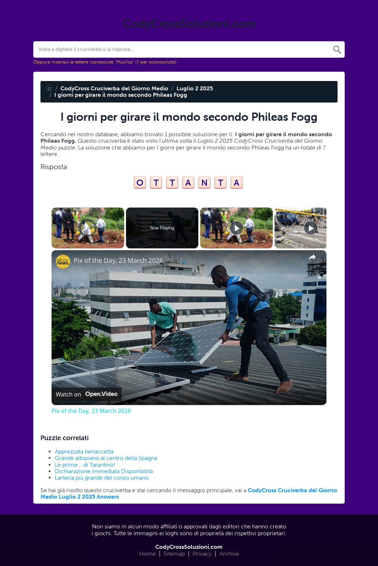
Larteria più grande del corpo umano (102, 477)
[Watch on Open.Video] (87, 394)
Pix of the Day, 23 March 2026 (118, 260)
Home (147, 553)
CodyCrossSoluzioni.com (189, 546)
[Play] (236, 228)
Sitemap (174, 553)
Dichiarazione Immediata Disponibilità (104, 471)
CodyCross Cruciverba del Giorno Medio (114, 88)
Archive (229, 553)
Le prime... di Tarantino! (85, 464)
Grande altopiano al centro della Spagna (106, 458)
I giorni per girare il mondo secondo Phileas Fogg (120, 94)
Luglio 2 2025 (194, 88)
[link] (63, 262)
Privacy (202, 553)
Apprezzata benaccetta (84, 451)
